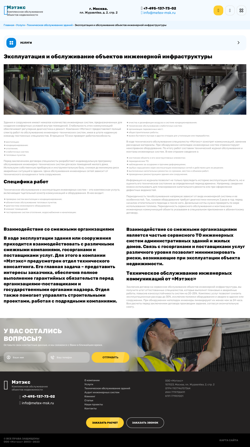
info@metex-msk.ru (158, 12)
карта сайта (228, 440)
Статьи (88, 400)
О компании (92, 380)
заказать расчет (105, 422)
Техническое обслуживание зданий (107, 388)
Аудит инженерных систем (101, 392)
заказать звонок (145, 422)
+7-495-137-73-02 (158, 8)
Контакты (90, 408)
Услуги (88, 384)
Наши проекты (93, 404)
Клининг (89, 396)
